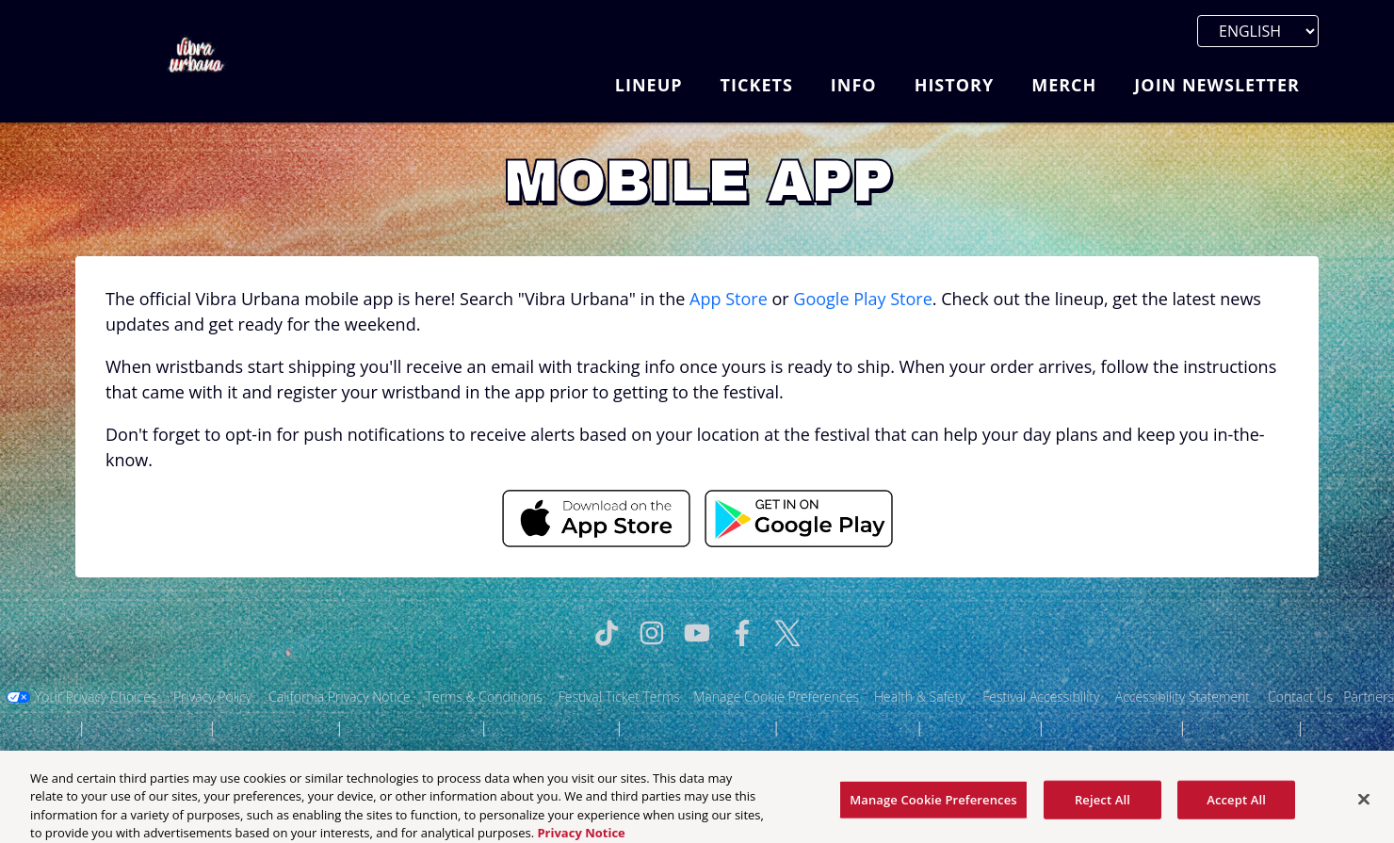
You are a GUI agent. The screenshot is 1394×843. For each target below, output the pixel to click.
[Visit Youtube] (697, 633)
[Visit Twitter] (787, 633)
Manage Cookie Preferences (776, 696)
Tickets (757, 84)
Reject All (1102, 806)
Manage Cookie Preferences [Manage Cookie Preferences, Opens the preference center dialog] (933, 806)
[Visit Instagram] (652, 633)
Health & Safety (919, 696)
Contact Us (1300, 696)
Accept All (1236, 806)
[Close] (1364, 805)
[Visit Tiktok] (606, 633)
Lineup (649, 84)
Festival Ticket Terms (619, 696)
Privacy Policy (212, 696)
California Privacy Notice (339, 696)
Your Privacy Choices (96, 696)
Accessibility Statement (1182, 696)
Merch (1063, 84)
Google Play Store (862, 298)
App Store (728, 298)
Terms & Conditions (484, 696)
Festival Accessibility (1040, 696)
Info (854, 84)
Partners (1368, 696)
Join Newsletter (1217, 84)
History (955, 84)
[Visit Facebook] (742, 633)
